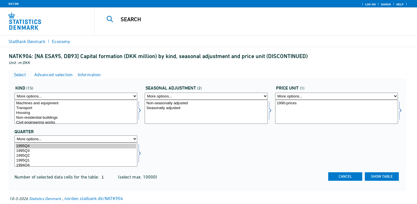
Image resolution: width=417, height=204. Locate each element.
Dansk (386, 4)
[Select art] (75, 112)
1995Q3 (76, 150)
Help (400, 4)
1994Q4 (76, 165)
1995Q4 (76, 146)
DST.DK (14, 4)
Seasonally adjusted (206, 108)
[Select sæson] (206, 112)
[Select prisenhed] (336, 112)
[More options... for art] (75, 96)
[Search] (245, 19)
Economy (61, 41)
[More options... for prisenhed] (336, 96)
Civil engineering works (76, 122)
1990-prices (336, 103)
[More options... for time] (75, 139)
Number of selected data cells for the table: (57, 176)
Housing (76, 112)
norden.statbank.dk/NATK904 (93, 198)
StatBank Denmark (27, 41)
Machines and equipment (76, 103)
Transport (76, 108)
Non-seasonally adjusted (206, 103)
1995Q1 (76, 160)
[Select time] (75, 155)
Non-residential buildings (76, 117)
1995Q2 (76, 155)
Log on (370, 4)
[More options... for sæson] (206, 96)
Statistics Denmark (45, 198)
